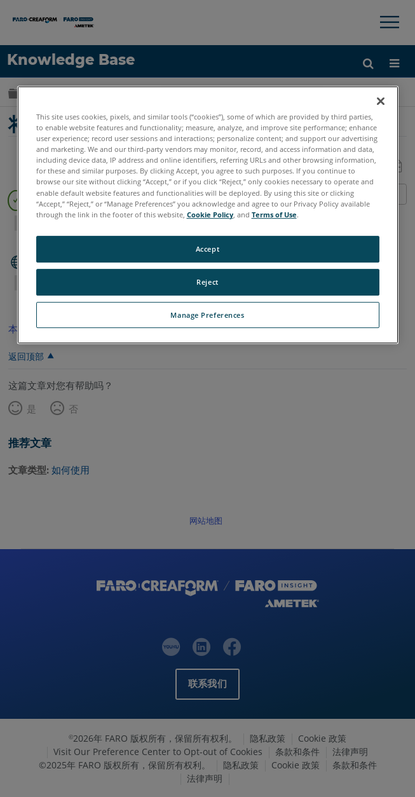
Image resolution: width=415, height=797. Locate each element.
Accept (207, 249)
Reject (207, 282)
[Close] (381, 101)
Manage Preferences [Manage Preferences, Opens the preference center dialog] (207, 315)
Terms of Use (274, 214)
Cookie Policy (210, 214)
